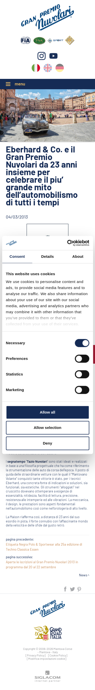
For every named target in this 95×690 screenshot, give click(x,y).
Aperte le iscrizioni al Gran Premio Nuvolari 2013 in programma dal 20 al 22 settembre (42, 564)
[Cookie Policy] (57, 655)
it (36, 69)
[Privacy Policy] (36, 655)
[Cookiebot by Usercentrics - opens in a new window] (67, 243)
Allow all (47, 412)
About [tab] (77, 256)
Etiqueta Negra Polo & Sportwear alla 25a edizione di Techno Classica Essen (44, 546)
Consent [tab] (17, 256)
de (59, 69)
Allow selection (47, 427)
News (83, 575)
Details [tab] (47, 256)
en (48, 69)
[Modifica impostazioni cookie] (46, 658)
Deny (47, 443)
